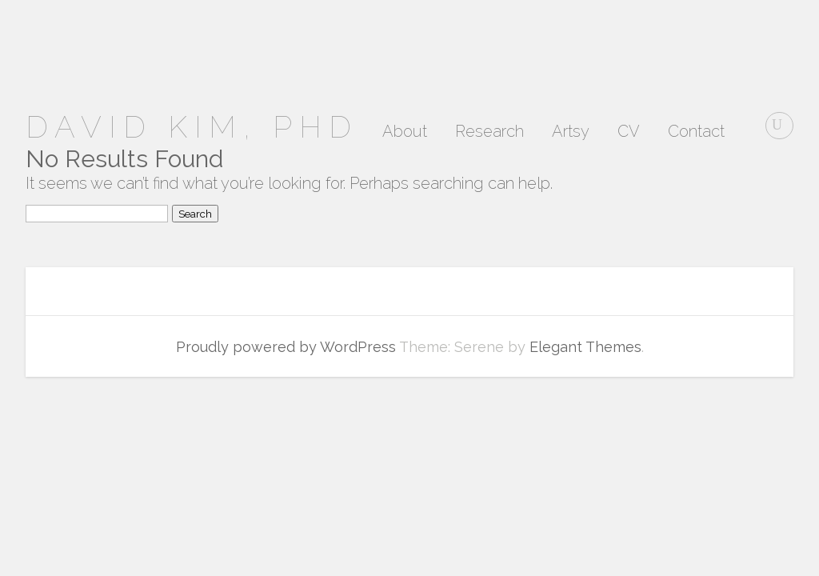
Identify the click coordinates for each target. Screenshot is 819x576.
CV (628, 132)
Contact (696, 132)
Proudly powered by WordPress (286, 346)
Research (489, 132)
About (404, 132)
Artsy (570, 132)
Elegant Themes (585, 346)
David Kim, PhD (192, 127)
